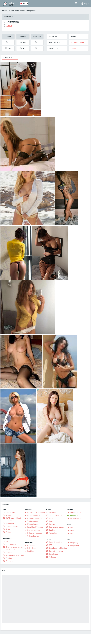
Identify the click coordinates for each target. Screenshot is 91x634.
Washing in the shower (15, 555)
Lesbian (30, 551)
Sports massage (33, 530)
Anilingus (52, 557)
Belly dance (31, 548)
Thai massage (33, 521)
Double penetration (13, 526)
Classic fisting (75, 512)
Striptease (31, 545)
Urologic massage (34, 518)
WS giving (74, 543)
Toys (8, 529)
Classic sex (10, 512)
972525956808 (13, 22)
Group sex (10, 523)
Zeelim (16, 11)
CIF (71, 533)
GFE (50, 545)
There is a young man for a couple (14, 548)
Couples (9, 552)
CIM (71, 527)
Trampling (53, 533)
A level (8, 515)
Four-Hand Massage (35, 527)
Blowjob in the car (56, 551)
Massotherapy (33, 524)
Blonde (73, 48)
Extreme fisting (76, 518)
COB (72, 530)
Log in (85, 3)
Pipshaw (9, 558)
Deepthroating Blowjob (58, 548)
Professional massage (36, 512)
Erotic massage (33, 515)
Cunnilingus (53, 554)
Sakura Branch (33, 536)
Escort (8, 541)
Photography (11, 544)
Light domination (55, 515)
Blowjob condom (55, 542)
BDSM (51, 518)
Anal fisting (74, 515)
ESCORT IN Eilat (8, 11)
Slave (51, 521)
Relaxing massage (34, 533)
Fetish (8, 532)
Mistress (52, 512)
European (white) (77, 42)
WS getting (74, 545)
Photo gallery (9, 57)
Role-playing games (56, 527)
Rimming (9, 561)
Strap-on (52, 524)
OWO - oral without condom (13, 519)
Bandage (52, 530)
